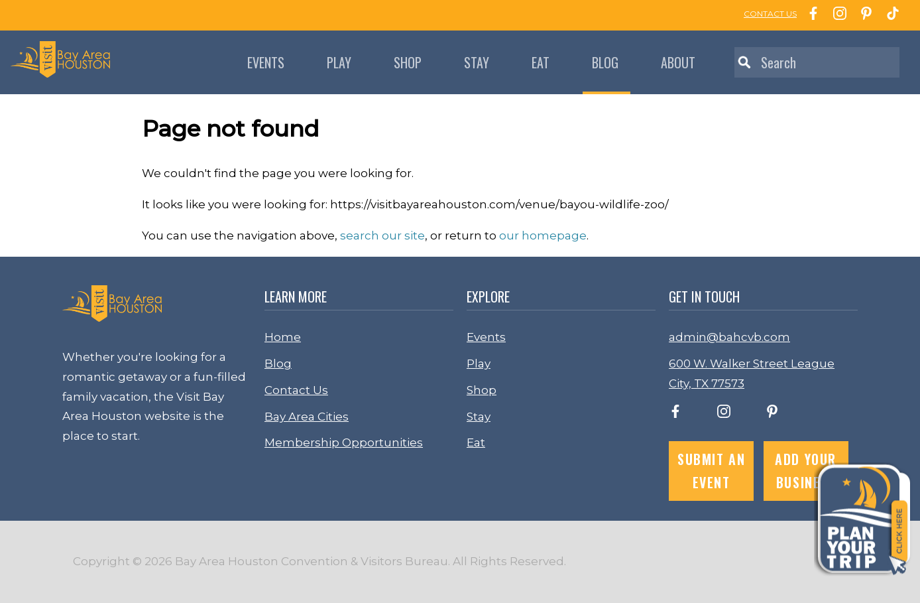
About (678, 62)
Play (339, 62)
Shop (408, 62)
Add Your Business (805, 470)
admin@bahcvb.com (729, 337)
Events (265, 62)
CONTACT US (770, 14)
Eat (540, 62)
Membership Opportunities (343, 442)
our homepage (543, 235)
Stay (476, 62)
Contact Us (296, 390)
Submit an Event (711, 470)
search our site (382, 235)
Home (282, 337)
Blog (605, 62)
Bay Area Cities (306, 416)
